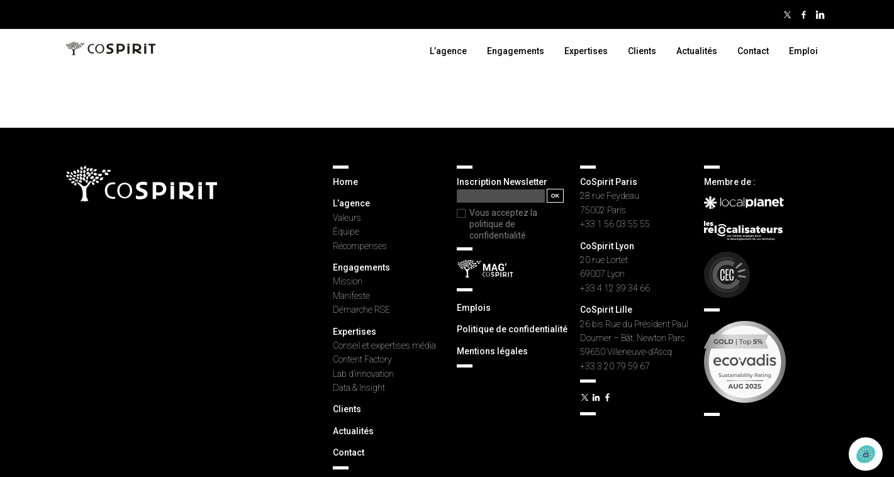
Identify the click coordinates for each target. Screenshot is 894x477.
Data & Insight (359, 388)
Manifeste (351, 296)
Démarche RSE (361, 310)
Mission (347, 281)
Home (345, 182)
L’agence (448, 51)
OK (555, 196)
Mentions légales (492, 351)
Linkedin (819, 14)
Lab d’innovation (363, 374)
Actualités (696, 51)
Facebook (803, 14)
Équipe (346, 232)
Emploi (803, 51)
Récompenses (360, 246)
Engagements (515, 51)
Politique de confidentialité (512, 329)
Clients (642, 51)
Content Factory (362, 359)
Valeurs (347, 218)
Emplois (474, 308)
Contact (753, 51)
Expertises (586, 51)
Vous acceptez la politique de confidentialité (503, 224)
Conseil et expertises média (384, 345)
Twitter (787, 14)
